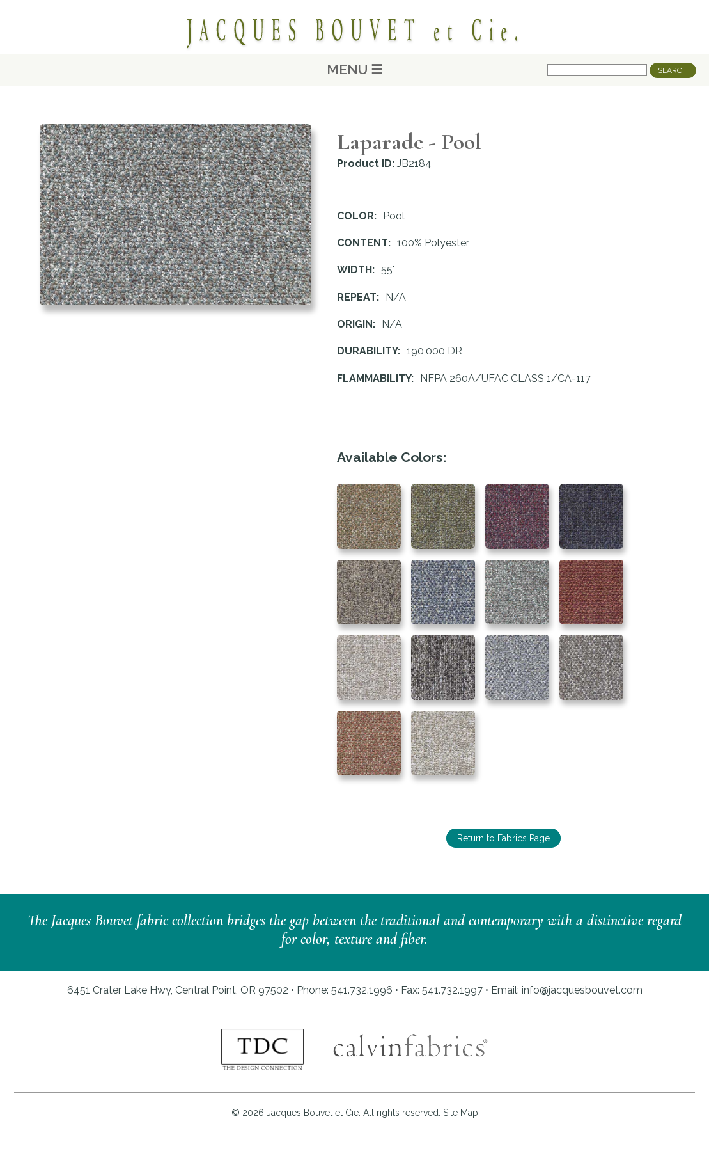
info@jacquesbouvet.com (582, 990)
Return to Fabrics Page (503, 838)
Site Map (460, 1112)
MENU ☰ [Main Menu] (355, 69)
